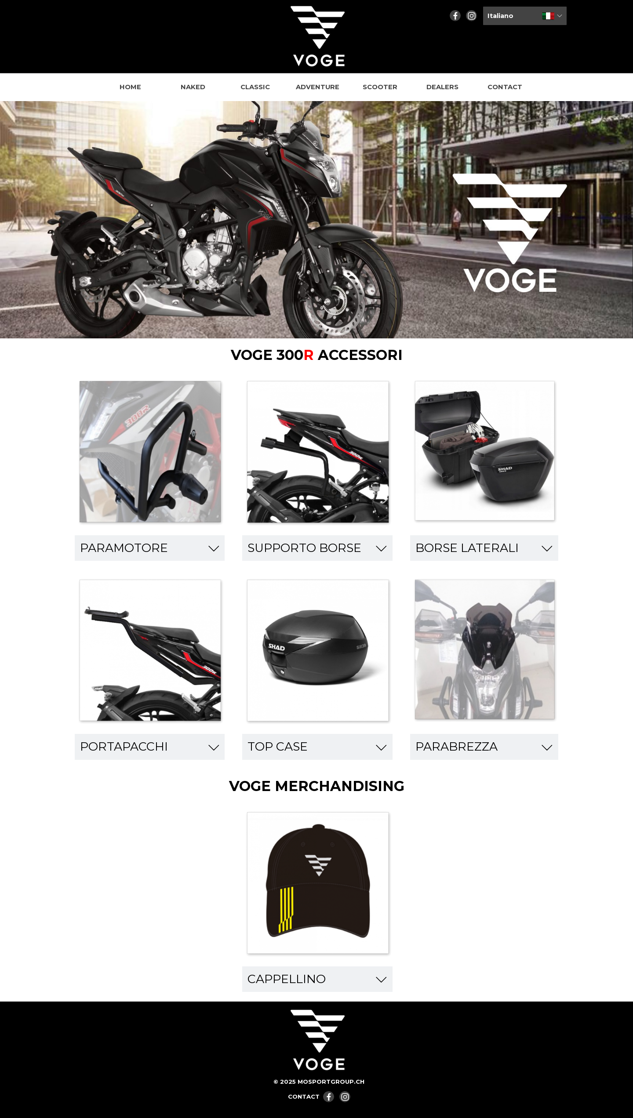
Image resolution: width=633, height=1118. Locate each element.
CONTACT (504, 87)
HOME (130, 87)
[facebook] (455, 15)
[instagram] (471, 15)
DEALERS (442, 87)
